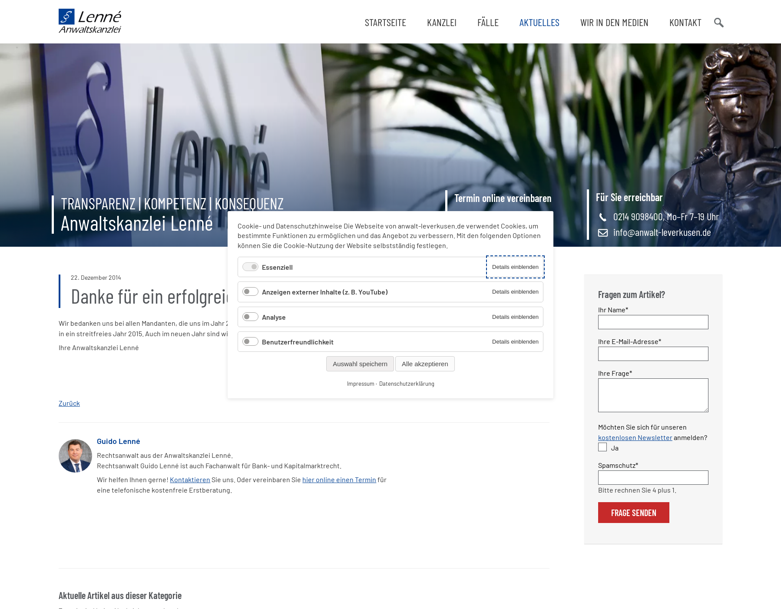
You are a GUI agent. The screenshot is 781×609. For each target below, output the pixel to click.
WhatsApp (444, 454)
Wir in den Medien (614, 22)
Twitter (427, 454)
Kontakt (685, 22)
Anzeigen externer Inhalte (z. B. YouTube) (324, 292)
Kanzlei (442, 22)
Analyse (274, 316)
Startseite (385, 22)
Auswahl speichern (360, 363)
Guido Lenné (118, 441)
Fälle (488, 22)
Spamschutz (618, 469)
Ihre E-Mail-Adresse (629, 340)
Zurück (69, 403)
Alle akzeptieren (425, 363)
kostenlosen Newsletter (635, 442)
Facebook (409, 454)
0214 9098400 (638, 216)
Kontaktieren (190, 479)
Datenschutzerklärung (406, 383)
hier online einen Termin (339, 479)
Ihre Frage (615, 372)
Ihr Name (613, 309)
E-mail (461, 454)
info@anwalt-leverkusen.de (662, 231)
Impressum (360, 383)
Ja (615, 453)
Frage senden (633, 518)
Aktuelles (539, 22)
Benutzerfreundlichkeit (298, 341)
